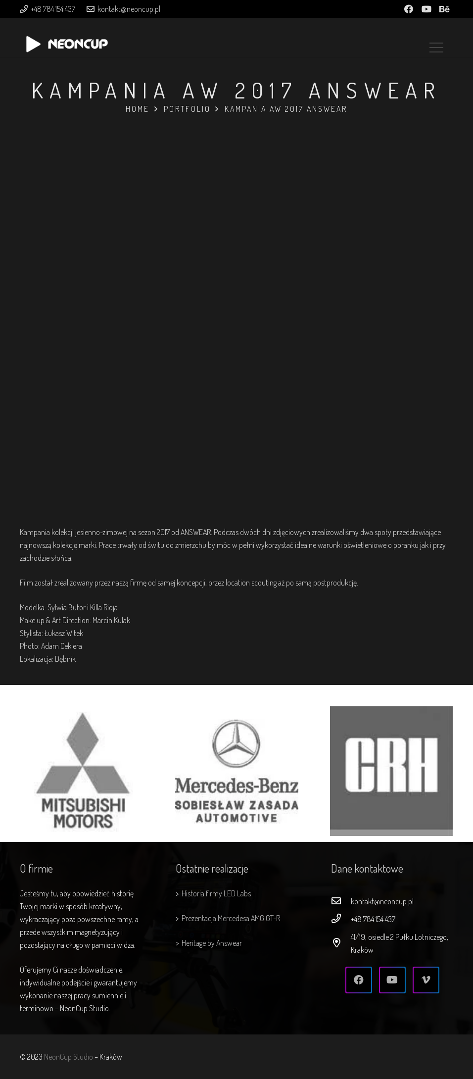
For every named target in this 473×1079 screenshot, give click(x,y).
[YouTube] (426, 9)
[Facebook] (409, 9)
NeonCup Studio (68, 1057)
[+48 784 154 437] (341, 919)
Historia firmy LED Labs (216, 893)
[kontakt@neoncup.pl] (341, 901)
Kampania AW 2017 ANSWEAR (286, 109)
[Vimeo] (426, 980)
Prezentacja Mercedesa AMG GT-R (231, 918)
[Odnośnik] (67, 42)
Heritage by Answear (212, 943)
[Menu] (436, 37)
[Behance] (444, 9)
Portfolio (187, 109)
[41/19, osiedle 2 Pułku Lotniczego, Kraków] (341, 943)
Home (137, 109)
